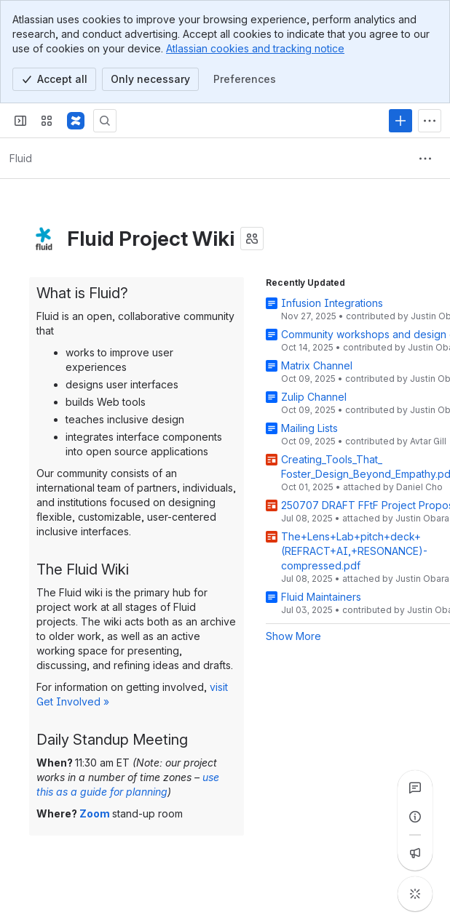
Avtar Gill (428, 441)
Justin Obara (422, 518)
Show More (293, 636)
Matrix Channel (316, 365)
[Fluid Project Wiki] (75, 120)
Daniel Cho (419, 486)
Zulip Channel (314, 397)
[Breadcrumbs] (20, 158)
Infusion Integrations (332, 303)
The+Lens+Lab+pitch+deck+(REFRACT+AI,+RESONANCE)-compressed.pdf (354, 551)
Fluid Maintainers (321, 597)
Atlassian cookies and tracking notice (255, 48)
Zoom (94, 813)
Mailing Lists (309, 428)
